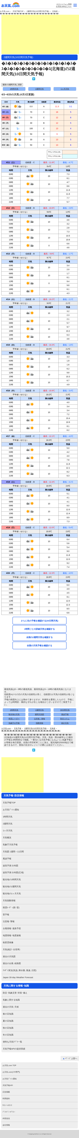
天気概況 (7, 837)
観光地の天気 (14, 714)
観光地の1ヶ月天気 (12, 893)
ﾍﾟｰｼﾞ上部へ (71, 1058)
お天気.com (10, 5)
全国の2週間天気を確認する (39, 637)
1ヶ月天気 (65, 89)
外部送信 (6, 1118)
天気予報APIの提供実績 (14, 1049)
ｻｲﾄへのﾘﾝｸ (7, 1105)
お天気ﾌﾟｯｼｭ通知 (11, 809)
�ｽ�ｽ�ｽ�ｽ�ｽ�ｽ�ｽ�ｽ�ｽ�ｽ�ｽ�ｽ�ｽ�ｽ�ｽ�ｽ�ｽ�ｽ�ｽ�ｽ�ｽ (29, 14)
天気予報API (8, 1085)
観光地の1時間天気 (12, 879)
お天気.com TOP (9, 1065)
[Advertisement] (40, 34)
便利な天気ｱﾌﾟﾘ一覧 (12, 1042)
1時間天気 (14, 89)
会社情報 (6, 1125)
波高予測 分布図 (10, 865)
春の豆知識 (8, 1014)
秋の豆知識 (8, 1028)
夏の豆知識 (8, 1021)
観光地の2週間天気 (12, 886)
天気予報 (17, 728)
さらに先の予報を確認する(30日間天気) (39, 620)
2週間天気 (39, 89)
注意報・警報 (39, 719)
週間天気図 (39, 714)
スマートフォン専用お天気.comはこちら (63, 5)
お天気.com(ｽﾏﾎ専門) (11, 1072)
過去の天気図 (9, 956)
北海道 (55, 11)
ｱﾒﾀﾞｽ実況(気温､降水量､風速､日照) (19, 970)
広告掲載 (6, 1092)
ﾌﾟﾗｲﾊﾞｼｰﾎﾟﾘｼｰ (9, 1112)
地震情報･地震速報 (12, 935)
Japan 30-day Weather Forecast (18, 977)
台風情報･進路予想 (12, 928)
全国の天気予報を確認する (39, 645)
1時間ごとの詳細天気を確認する (39, 629)
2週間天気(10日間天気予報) (38, 11)
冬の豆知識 (8, 1035)
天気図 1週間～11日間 (13, 851)
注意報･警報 (8, 921)
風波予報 (65, 714)
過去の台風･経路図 (12, 963)
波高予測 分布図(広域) (13, 872)
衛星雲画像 (8, 942)
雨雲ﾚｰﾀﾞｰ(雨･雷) (11, 907)
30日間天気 (64, 710)
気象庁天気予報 (10, 844)
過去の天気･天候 (11, 1007)
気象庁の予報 (14, 723)
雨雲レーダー (14, 719)
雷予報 (6, 914)
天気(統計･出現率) (11, 949)
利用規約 (6, 1098)
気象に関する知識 (11, 1000)
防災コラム (64, 719)
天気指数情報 (9, 900)
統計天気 (65, 723)
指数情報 (39, 723)
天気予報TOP (18, 11)
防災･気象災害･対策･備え (15, 993)
